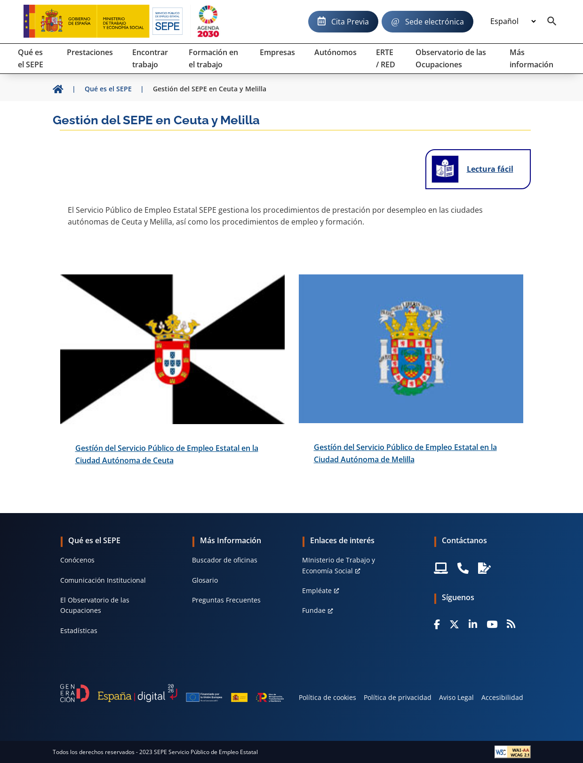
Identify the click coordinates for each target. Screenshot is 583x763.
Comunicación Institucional (103, 580)
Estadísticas (78, 630)
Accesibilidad (502, 697)
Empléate (317, 590)
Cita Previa (350, 21)
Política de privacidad (397, 697)
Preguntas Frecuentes (226, 599)
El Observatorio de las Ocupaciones (94, 605)
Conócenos (77, 559)
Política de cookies (327, 697)
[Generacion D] (172, 693)
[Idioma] (512, 21)
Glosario (205, 580)
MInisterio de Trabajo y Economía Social (338, 565)
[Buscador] (551, 21)
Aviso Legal (456, 697)
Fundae (314, 610)
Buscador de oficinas (224, 559)
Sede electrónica (434, 21)
